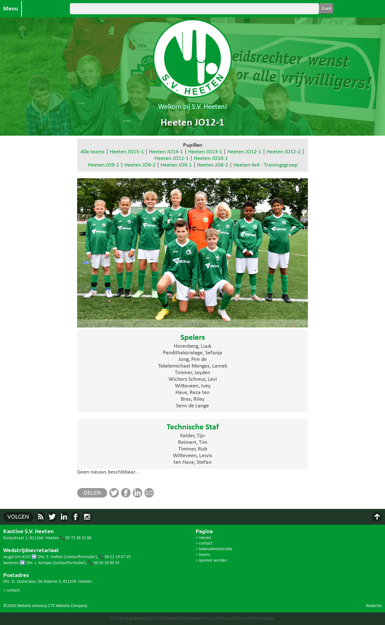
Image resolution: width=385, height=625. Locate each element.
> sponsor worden (211, 560)
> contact (11, 590)
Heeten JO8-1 (176, 165)
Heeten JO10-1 (211, 158)
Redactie (374, 606)
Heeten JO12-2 (283, 152)
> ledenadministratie (214, 549)
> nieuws (203, 537)
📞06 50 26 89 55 (103, 563)
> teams (203, 554)
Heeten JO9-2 (140, 165)
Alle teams (93, 152)
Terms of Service (249, 618)
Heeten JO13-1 (205, 152)
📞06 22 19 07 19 (115, 557)
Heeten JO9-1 (103, 165)
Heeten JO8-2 (212, 165)
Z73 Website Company (67, 606)
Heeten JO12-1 (244, 152)
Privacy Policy (214, 618)
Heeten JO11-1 (172, 158)
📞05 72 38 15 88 (75, 538)
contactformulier (80, 557)
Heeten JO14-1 (166, 152)
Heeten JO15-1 (127, 152)
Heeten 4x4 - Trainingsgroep (265, 165)
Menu (10, 9)
